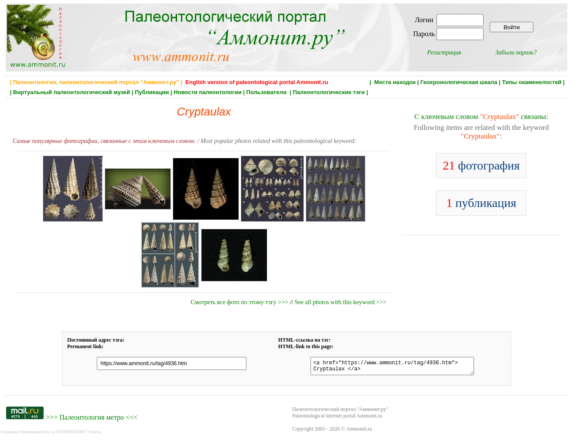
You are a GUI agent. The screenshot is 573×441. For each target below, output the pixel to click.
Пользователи (267, 92)
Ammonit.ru (359, 431)
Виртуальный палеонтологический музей (71, 92)
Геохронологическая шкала (458, 82)
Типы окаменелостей (531, 82)
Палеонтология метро (91, 420)
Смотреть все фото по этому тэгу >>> (239, 302)
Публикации (152, 92)
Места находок (395, 82)
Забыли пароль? (515, 52)
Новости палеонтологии (208, 92)
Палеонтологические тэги (329, 92)
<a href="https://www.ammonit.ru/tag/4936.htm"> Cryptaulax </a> (387, 367)
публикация (481, 203)
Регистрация (444, 52)
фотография (481, 165)
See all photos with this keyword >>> (340, 302)
